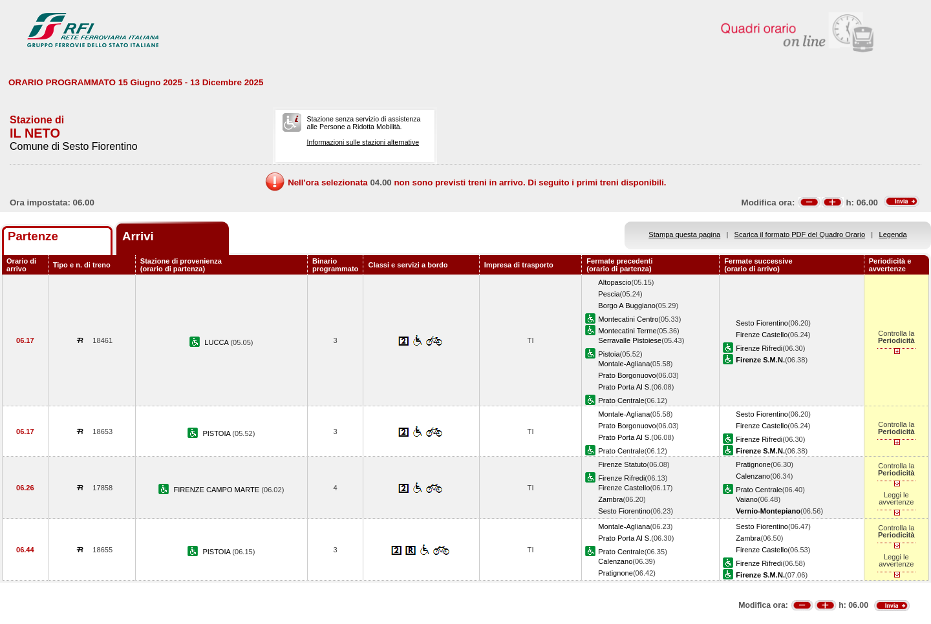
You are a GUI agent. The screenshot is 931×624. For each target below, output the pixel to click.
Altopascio (614, 282)
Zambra (610, 499)
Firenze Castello (761, 334)
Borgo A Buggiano (627, 305)
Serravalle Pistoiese (629, 340)
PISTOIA (217, 433)
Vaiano (747, 499)
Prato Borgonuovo (627, 375)
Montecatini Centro (628, 319)
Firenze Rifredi (759, 348)
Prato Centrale (621, 400)
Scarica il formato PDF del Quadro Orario (800, 234)
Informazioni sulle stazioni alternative (362, 142)
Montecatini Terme (627, 331)
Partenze (33, 236)
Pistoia (608, 354)
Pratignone (753, 464)
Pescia (608, 294)
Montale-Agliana (624, 364)
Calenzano (753, 476)
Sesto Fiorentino (762, 323)
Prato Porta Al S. (624, 387)
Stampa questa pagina (684, 234)
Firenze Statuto (622, 464)
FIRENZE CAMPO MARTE (217, 490)
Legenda (893, 234)
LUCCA (217, 342)
